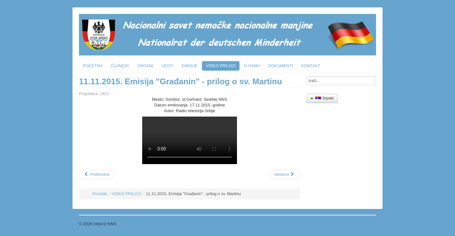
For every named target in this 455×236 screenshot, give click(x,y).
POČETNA (93, 65)
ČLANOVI (120, 65)
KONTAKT (310, 65)
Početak (99, 193)
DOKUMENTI (280, 65)
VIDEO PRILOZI (221, 65)
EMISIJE (190, 65)
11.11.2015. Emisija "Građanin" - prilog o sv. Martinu (180, 81)
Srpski (322, 98)
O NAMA (252, 65)
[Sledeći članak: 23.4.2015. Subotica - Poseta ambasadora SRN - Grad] (284, 174)
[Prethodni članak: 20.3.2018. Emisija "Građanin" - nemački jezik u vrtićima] (96, 174)
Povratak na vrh (361, 223)
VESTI (167, 65)
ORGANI (145, 65)
